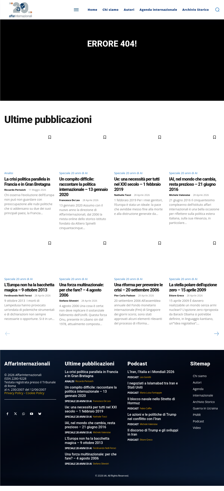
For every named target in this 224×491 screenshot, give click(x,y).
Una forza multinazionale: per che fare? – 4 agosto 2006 (81, 299)
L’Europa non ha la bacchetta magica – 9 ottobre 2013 (29, 296)
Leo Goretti (144, 385)
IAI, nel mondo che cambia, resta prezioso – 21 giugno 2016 (192, 192)
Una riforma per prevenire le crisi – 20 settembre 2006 (138, 296)
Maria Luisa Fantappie (150, 400)
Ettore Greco (176, 304)
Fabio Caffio (145, 415)
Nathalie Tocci (122, 203)
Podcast (132, 385)
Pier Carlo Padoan (124, 304)
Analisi (9, 180)
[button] (217, 9)
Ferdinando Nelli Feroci (18, 304)
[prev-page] (7, 343)
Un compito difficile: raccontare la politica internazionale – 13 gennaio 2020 (83, 195)
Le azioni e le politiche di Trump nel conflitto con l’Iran (152, 424)
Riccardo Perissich (15, 198)
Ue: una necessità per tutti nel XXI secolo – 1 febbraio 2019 (137, 192)
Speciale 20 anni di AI (76, 180)
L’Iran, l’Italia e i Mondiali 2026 (149, 380)
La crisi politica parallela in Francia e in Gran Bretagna (27, 190)
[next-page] (216, 343)
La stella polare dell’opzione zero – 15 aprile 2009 (193, 296)
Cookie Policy (35, 402)
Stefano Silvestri (68, 309)
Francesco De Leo (69, 208)
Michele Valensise (179, 203)
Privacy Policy (13, 402)
